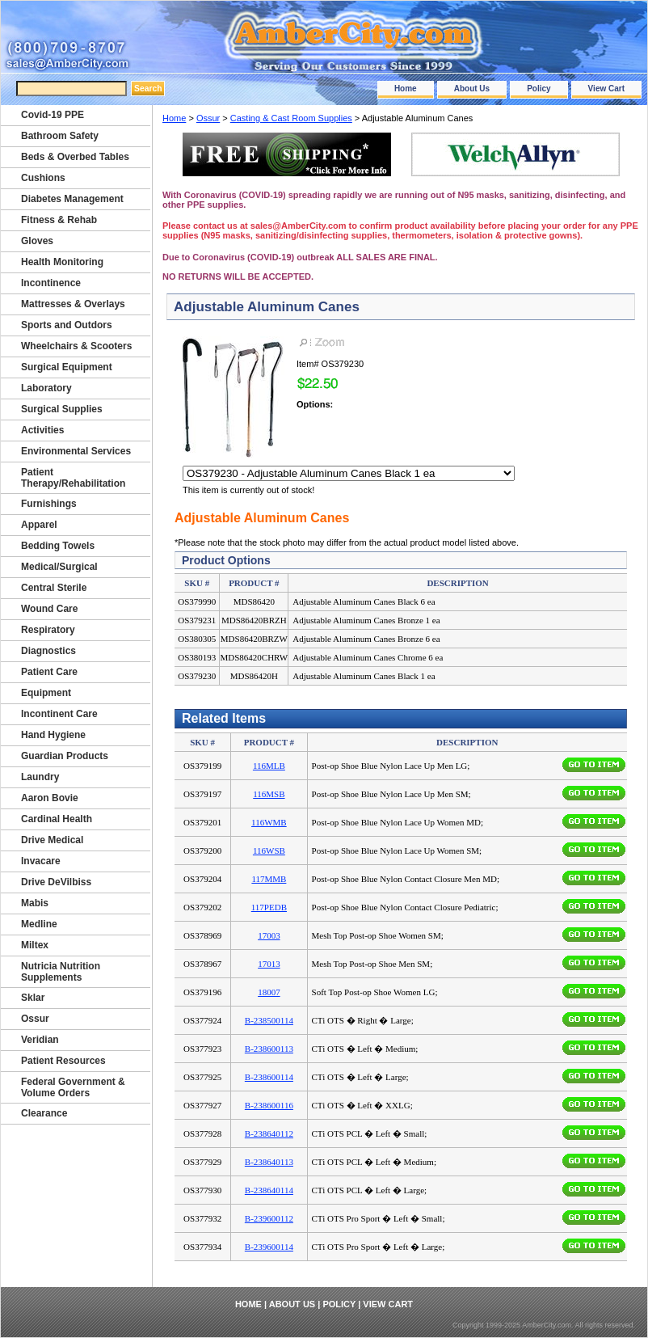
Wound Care (49, 608)
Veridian (40, 1039)
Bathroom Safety (60, 135)
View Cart (606, 88)
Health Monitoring (62, 262)
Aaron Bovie (49, 798)
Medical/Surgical (59, 566)
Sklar (32, 997)
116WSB (269, 850)
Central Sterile (53, 587)
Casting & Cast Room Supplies (291, 118)
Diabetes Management (72, 199)
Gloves (37, 241)
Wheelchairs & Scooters (76, 346)
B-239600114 (269, 1246)
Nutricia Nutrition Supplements (60, 971)
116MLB (269, 765)
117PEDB (269, 907)
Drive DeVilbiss (56, 882)
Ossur (208, 118)
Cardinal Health (56, 819)
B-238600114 (269, 1077)
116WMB (269, 822)
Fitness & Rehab (59, 220)
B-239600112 (269, 1218)
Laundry (40, 777)
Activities (42, 430)
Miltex (34, 945)
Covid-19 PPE (52, 114)
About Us (472, 88)
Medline (39, 924)
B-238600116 (269, 1105)
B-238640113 (269, 1162)
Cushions (43, 178)
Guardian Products (64, 756)
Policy (538, 88)
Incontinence (51, 283)
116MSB (268, 794)
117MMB (268, 879)
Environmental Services (76, 451)
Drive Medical (52, 840)
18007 (269, 992)
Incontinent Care (59, 714)
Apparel (39, 524)
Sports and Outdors (66, 325)
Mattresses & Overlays (73, 304)
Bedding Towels (58, 545)
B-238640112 (269, 1133)
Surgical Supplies (62, 409)
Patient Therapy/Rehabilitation (73, 477)
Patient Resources (63, 1060)
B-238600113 (269, 1048)
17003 (269, 935)
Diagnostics (48, 650)
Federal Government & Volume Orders (73, 1087)
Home (405, 88)
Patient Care (49, 671)
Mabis (34, 903)
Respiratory (48, 629)
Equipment (46, 693)
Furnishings (49, 503)
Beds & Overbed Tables (75, 157)
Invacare (41, 861)
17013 (269, 964)
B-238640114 (269, 1190)
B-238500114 (269, 1020)
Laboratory (46, 388)
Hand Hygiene (53, 735)
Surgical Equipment (66, 367)
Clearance (44, 1113)
